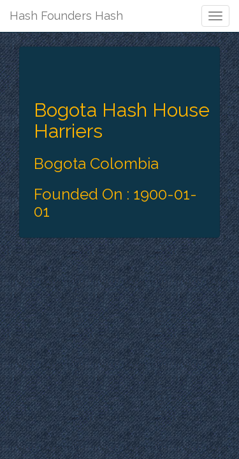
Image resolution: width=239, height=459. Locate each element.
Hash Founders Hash (66, 15)
